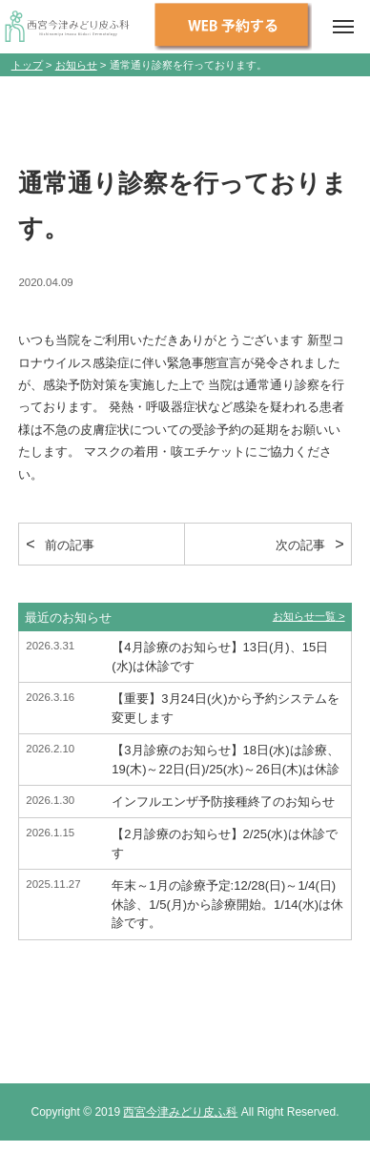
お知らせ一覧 (304, 616)
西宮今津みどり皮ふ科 (180, 1112)
